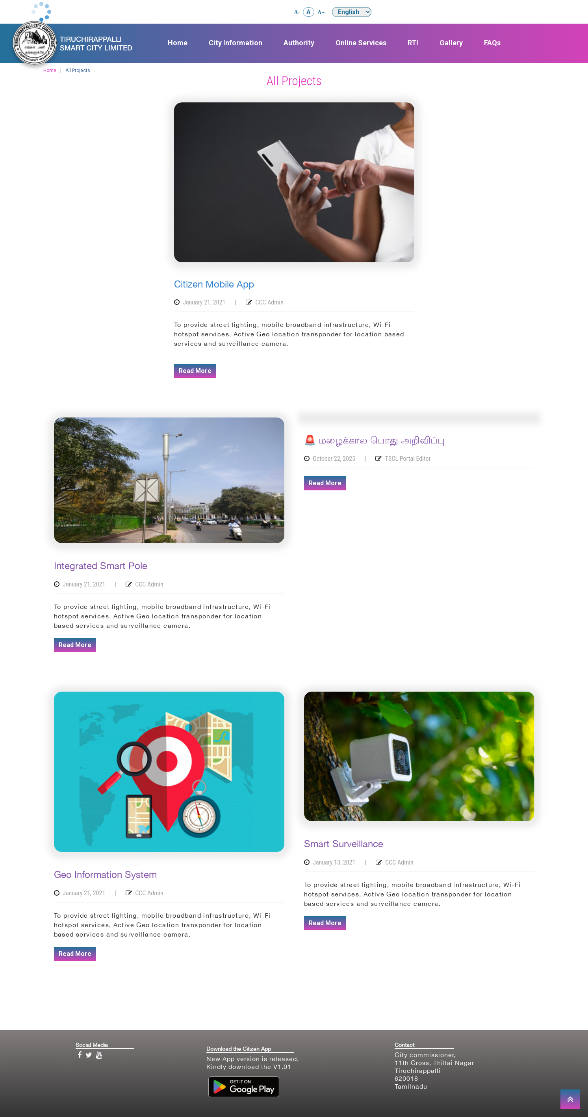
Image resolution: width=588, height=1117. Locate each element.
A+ (321, 12)
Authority (299, 43)
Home (177, 43)
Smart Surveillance (343, 843)
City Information (235, 43)
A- (297, 12)
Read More (195, 371)
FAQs (492, 43)
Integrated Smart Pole (100, 565)
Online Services (361, 43)
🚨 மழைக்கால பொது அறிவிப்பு (374, 439)
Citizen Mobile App (214, 283)
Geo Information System (105, 874)
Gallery (451, 43)
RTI (413, 43)
